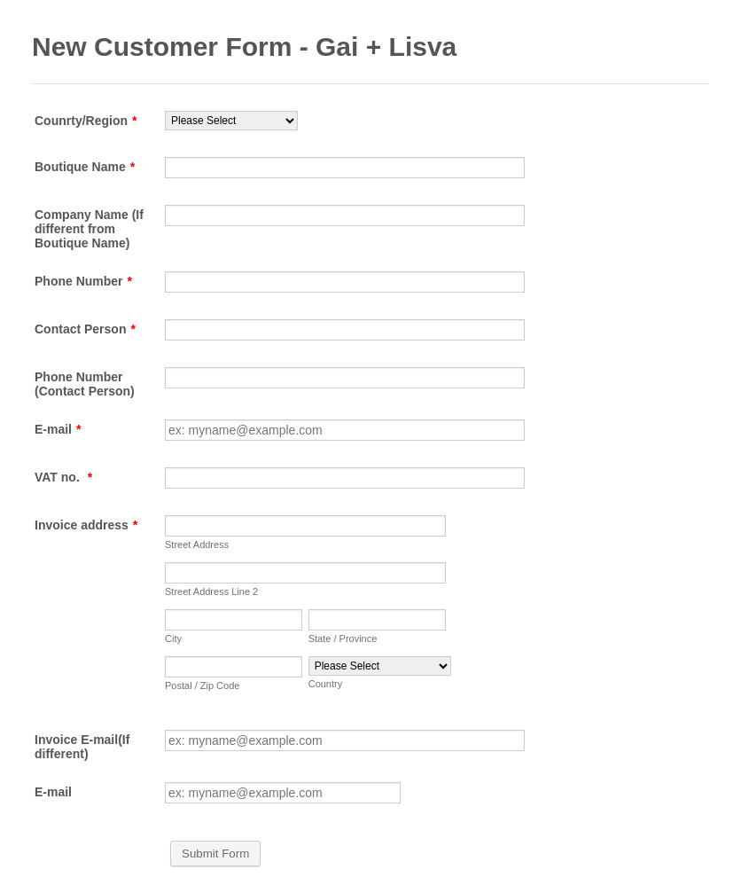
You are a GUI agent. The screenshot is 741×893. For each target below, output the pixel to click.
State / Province (343, 638)
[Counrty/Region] (231, 120)
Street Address (197, 544)
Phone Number (83, 281)
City (173, 638)
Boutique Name (85, 167)
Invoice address (86, 525)
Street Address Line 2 (211, 591)
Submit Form (215, 853)
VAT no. (63, 477)
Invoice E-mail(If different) (82, 746)
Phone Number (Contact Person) (85, 384)
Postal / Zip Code (202, 685)
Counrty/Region (85, 121)
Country (325, 683)
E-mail (58, 429)
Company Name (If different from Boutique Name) (89, 229)
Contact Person (85, 329)
